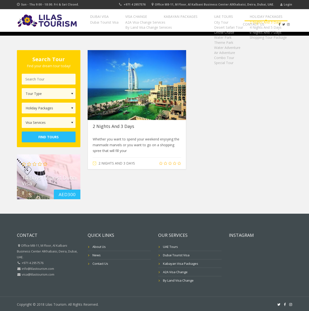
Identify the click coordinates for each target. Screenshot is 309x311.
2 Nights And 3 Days (113, 126)
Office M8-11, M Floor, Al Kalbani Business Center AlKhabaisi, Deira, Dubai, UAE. (214, 4)
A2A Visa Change (175, 272)
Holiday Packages (240, 19)
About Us (99, 247)
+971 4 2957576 (135, 4)
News (96, 255)
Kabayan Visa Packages (180, 263)
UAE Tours (206, 19)
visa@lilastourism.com (37, 274)
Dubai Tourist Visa (176, 255)
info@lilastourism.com (37, 268)
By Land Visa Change (178, 280)
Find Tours (48, 137)
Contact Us (276, 19)
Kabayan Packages (172, 19)
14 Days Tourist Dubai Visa (49, 180)
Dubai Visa (108, 19)
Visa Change (136, 19)
